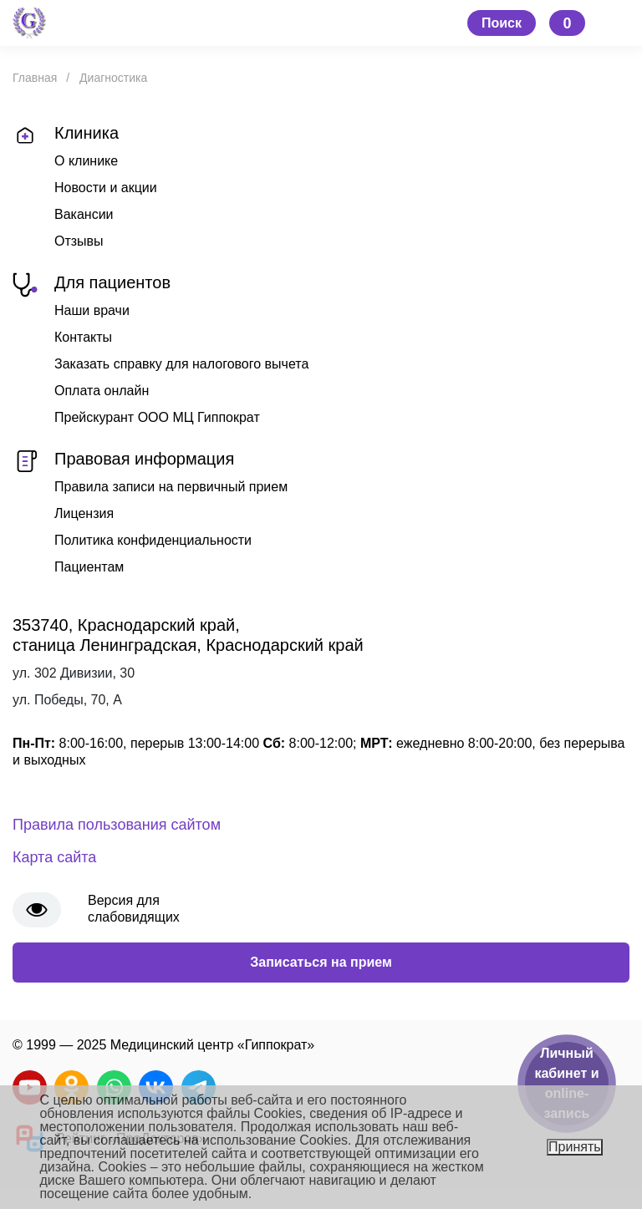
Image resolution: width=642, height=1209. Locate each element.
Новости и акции (105, 187)
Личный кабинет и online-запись (566, 1083)
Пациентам (89, 567)
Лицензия (84, 513)
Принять (574, 1147)
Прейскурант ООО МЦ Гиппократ (157, 417)
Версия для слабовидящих (134, 908)
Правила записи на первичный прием (171, 487)
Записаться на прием (321, 962)
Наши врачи (92, 310)
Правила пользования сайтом (117, 824)
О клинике (86, 161)
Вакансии (84, 214)
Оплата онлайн (101, 391)
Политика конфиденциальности (153, 540)
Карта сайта (54, 857)
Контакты (83, 337)
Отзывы (79, 241)
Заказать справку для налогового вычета (181, 364)
